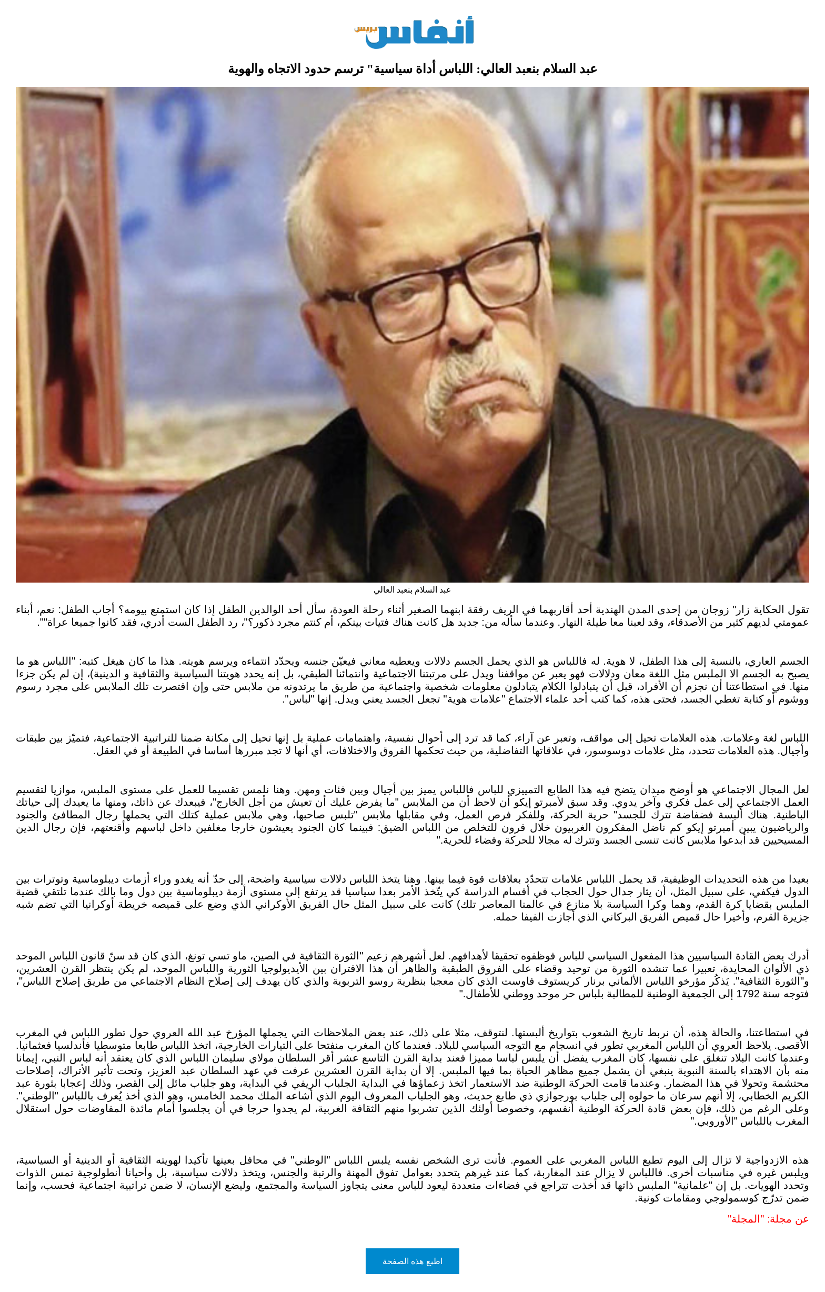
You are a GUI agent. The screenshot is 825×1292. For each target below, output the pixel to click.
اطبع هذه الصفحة (412, 1261)
